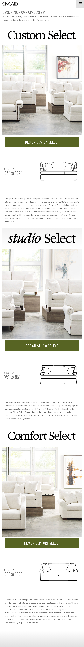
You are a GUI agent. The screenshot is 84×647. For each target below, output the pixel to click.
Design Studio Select (42, 345)
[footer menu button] (42, 639)
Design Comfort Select (42, 542)
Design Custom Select (42, 141)
